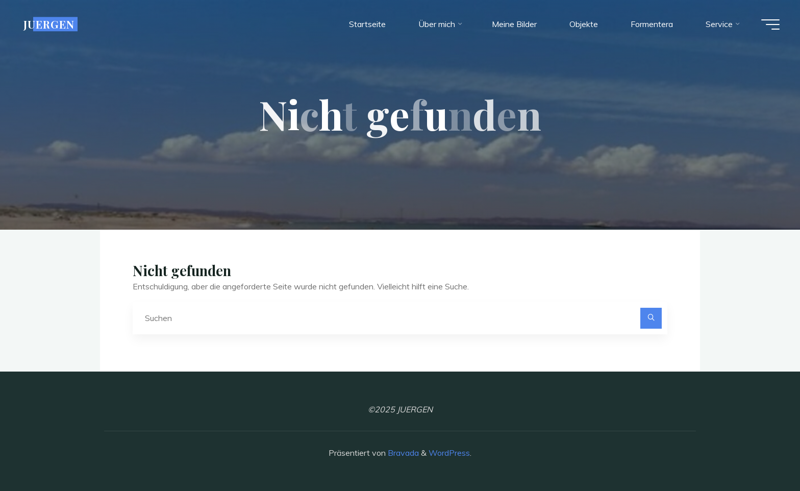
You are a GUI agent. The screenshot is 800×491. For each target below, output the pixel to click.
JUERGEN (48, 24)
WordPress (449, 453)
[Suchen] (651, 318)
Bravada (402, 453)
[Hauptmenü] (770, 24)
